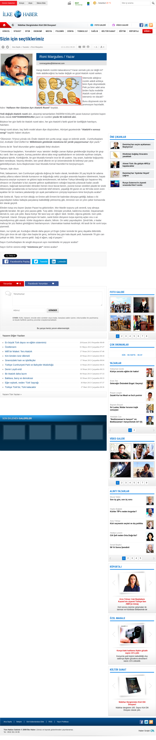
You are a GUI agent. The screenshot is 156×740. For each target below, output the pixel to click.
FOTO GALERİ (117, 292)
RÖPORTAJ (116, 566)
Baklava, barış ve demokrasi (19, 378)
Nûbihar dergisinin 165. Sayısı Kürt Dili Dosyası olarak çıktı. (132, 706)
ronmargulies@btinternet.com (52, 63)
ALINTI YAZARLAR (119, 491)
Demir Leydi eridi (13, 369)
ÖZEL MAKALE (117, 618)
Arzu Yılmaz (127, 522)
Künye (21, 3)
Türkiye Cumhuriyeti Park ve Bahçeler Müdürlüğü (29, 365)
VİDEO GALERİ (117, 438)
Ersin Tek (127, 382)
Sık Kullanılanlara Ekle (35, 722)
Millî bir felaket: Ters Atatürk (18, 351)
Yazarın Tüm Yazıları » (12, 394)
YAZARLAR (115, 363)
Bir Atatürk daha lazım (16, 373)
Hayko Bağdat (127, 510)
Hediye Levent (127, 534)
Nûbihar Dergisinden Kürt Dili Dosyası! (37, 25)
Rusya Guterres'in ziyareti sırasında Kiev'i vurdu (134, 184)
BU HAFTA (131, 355)
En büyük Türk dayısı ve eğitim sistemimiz (25, 342)
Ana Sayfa (8, 722)
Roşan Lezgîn (127, 394)
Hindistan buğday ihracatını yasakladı (135, 155)
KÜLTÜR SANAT (118, 669)
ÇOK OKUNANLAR (119, 344)
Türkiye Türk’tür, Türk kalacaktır (20, 387)
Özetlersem (10, 347)
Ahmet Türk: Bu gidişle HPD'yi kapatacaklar (136, 164)
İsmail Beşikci (127, 546)
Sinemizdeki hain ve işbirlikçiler (20, 360)
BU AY (140, 355)
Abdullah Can (127, 419)
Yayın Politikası (63, 722)
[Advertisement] (53, 274)
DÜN (123, 355)
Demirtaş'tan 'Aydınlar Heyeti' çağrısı (136, 174)
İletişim (19, 722)
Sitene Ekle (41, 3)
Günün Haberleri (8, 3)
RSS (50, 722)
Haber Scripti (144, 731)
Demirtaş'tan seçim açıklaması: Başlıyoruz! (137, 145)
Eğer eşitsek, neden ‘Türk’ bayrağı (22, 382)
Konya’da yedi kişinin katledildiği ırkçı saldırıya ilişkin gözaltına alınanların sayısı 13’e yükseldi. (132, 656)
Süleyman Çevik (127, 370)
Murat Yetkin (127, 498)
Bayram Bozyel (127, 407)
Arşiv (30, 3)
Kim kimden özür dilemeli (17, 356)
